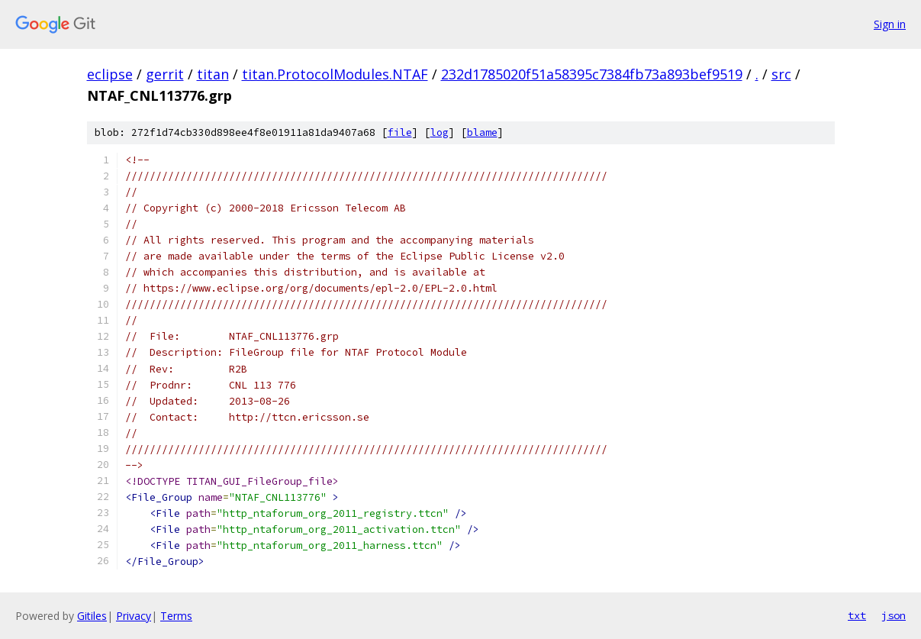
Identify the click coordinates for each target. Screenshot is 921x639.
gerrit (165, 74)
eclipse (110, 74)
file (400, 132)
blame (482, 132)
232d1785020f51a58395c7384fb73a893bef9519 (591, 74)
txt (857, 615)
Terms (176, 615)
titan (213, 74)
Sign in (890, 24)
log (439, 132)
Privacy (133, 615)
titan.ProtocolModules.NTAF (335, 74)
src (781, 74)
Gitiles (92, 615)
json (893, 615)
